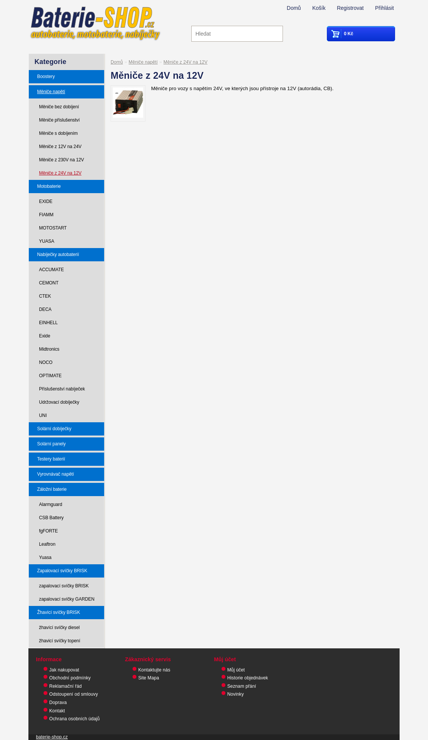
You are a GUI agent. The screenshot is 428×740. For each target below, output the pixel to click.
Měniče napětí (51, 91)
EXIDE (46, 201)
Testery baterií (51, 459)
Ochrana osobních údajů (74, 718)
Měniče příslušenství (59, 120)
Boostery (46, 76)
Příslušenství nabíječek (62, 389)
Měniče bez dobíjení (59, 106)
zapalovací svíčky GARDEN (66, 599)
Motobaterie (49, 186)
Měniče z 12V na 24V (60, 146)
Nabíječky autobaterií (58, 254)
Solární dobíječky (54, 428)
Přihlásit (384, 8)
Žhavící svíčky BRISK (58, 612)
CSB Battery (51, 517)
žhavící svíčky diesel (59, 627)
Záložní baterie (52, 489)
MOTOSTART (53, 228)
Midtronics (49, 349)
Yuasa (45, 557)
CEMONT (48, 283)
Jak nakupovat (64, 670)
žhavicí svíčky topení (59, 640)
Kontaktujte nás (154, 670)
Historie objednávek (247, 678)
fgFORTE (48, 531)
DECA (45, 309)
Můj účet (236, 670)
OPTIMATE (50, 375)
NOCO (46, 362)
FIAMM (46, 214)
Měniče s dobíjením (58, 133)
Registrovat (350, 8)
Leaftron (47, 544)
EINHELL (48, 322)
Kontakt (57, 710)
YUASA (46, 241)
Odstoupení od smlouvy (73, 694)
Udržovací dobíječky (59, 402)
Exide (44, 336)
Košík (318, 8)
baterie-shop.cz (52, 737)
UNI (43, 415)
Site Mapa (148, 678)
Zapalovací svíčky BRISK (62, 570)
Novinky (235, 694)
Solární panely (51, 443)
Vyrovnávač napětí (55, 474)
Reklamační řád (65, 686)
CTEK (45, 296)
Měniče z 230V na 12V (61, 159)
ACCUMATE (51, 269)
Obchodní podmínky (70, 678)
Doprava (58, 702)
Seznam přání (241, 686)
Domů (294, 8)
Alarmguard (50, 504)
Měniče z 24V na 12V (60, 173)
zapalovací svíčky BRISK (64, 586)
